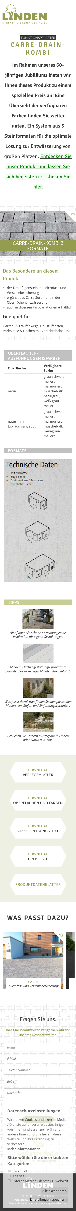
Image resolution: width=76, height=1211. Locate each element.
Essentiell (20, 1171)
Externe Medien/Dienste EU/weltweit (40, 1181)
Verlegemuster (38, 772)
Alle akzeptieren (54, 1191)
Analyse (18, 1176)
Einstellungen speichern (48, 1199)
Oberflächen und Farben (38, 800)
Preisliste (38, 856)
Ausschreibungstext (38, 828)
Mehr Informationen (24, 1149)
